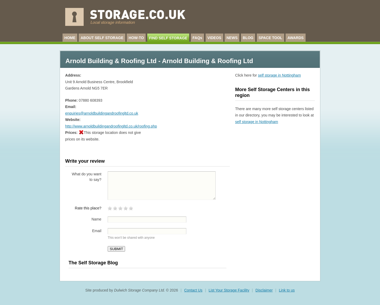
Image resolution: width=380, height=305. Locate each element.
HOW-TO (136, 38)
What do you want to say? (86, 177)
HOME (69, 38)
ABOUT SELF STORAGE (101, 38)
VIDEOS (214, 38)
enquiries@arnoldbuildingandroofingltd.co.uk (101, 113)
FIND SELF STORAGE (168, 38)
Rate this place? (88, 208)
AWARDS (295, 38)
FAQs (197, 38)
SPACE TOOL (270, 38)
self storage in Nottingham (279, 75)
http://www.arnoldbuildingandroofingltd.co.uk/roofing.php (111, 126)
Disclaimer (264, 290)
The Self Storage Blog (93, 262)
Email (96, 231)
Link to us (287, 290)
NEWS (232, 38)
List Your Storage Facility (229, 290)
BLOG (248, 38)
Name (96, 219)
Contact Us (193, 290)
